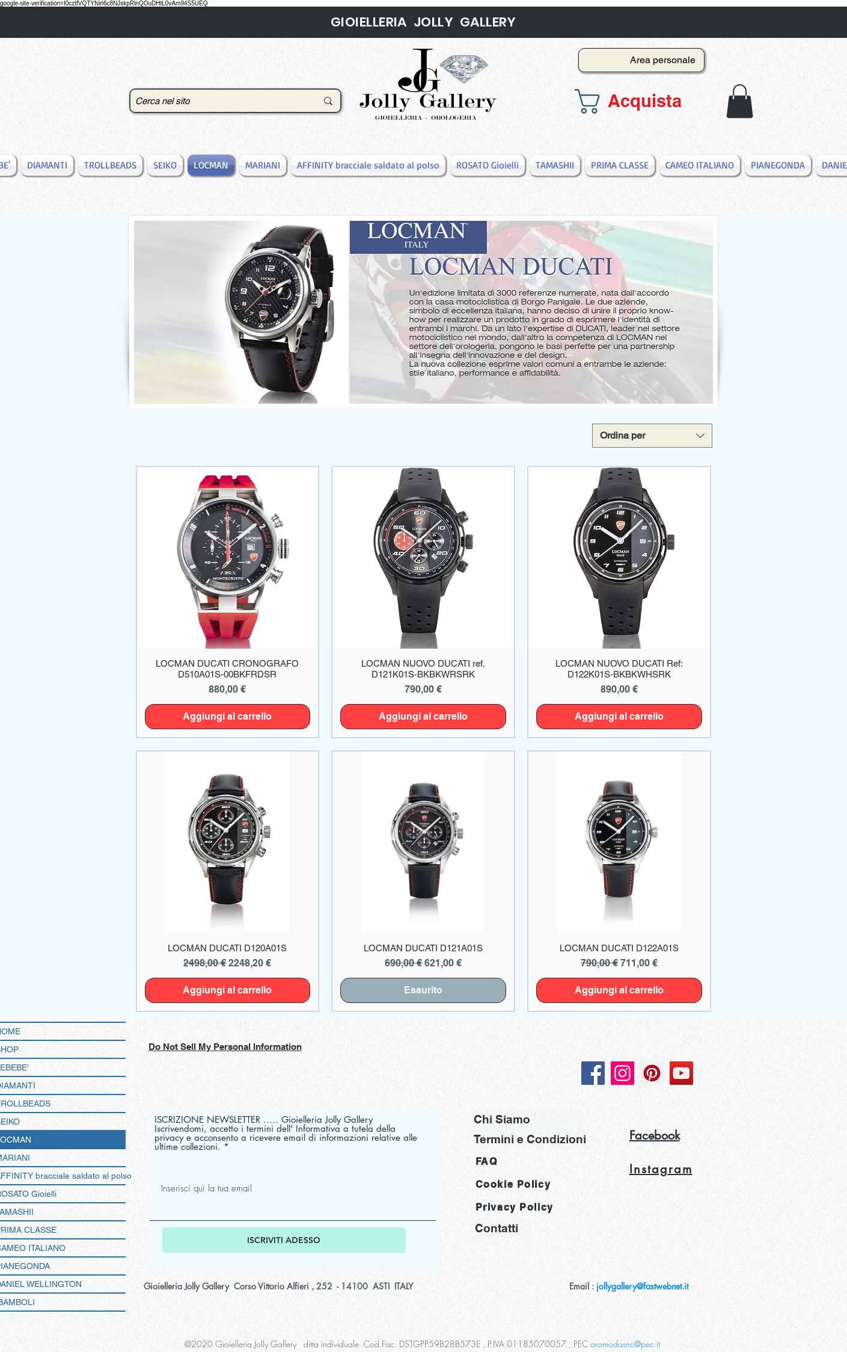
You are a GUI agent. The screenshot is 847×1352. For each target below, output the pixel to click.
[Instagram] (622, 1073)
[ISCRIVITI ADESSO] (284, 1240)
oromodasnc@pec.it (625, 1344)
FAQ (486, 1161)
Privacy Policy (514, 1207)
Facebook (654, 1135)
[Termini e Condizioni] (530, 1139)
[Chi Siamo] (529, 1119)
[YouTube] (681, 1073)
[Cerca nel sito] (217, 101)
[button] (638, 101)
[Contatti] (503, 1228)
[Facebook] (593, 1073)
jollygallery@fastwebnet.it (642, 1286)
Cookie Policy (513, 1184)
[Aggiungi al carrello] (228, 716)
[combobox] (652, 436)
